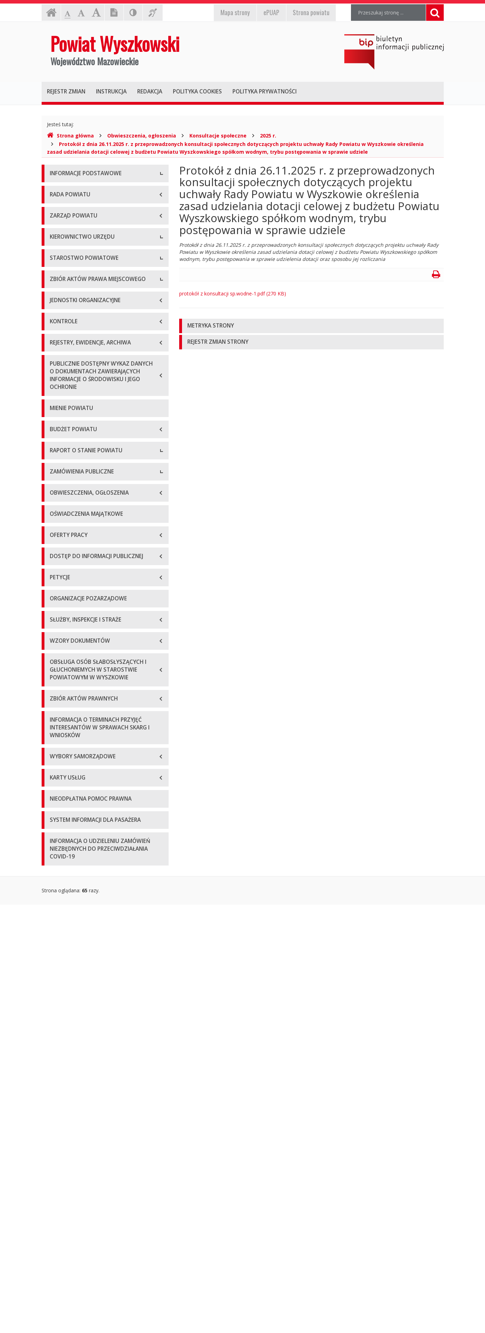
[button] (311, 326)
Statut (56, 518)
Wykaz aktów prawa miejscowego (89, 534)
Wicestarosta (65, 364)
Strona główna (70, 135)
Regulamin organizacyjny (78, 433)
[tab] (311, 326)
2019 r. (57, 737)
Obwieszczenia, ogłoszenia (141, 135)
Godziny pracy (66, 206)
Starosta (59, 349)
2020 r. (57, 753)
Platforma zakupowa (73, 901)
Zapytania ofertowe (72, 869)
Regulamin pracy (68, 481)
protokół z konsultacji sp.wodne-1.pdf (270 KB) (232, 293)
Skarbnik (59, 396)
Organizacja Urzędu (72, 237)
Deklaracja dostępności (76, 269)
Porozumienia (65, 465)
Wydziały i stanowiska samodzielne (90, 449)
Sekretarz (60, 380)
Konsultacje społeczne (218, 135)
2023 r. (57, 800)
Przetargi (60, 853)
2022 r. (57, 784)
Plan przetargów (68, 885)
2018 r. (57, 721)
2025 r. (268, 135)
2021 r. (57, 768)
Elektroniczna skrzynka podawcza (88, 222)
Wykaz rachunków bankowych (84, 253)
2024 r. (57, 816)
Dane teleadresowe (72, 190)
